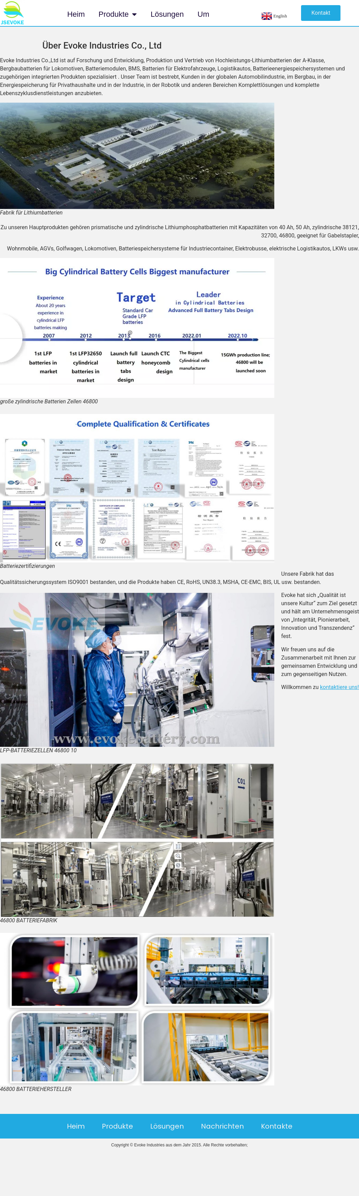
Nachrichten (222, 1126)
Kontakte (276, 1126)
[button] (320, 13)
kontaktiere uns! (339, 687)
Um (203, 14)
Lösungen (167, 14)
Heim (76, 14)
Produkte (117, 14)
